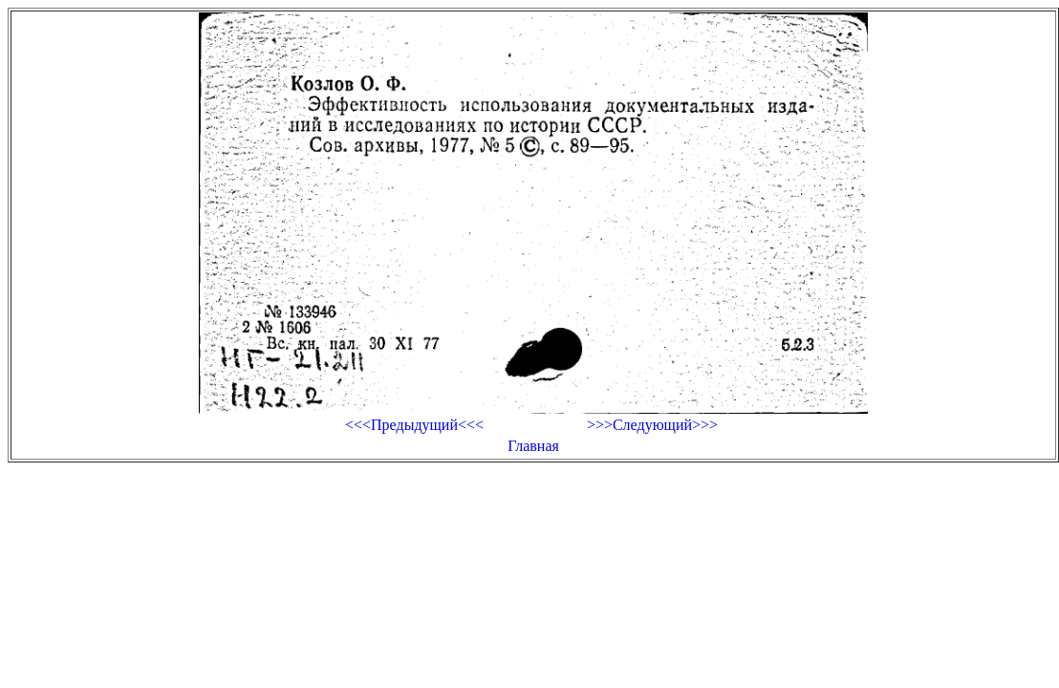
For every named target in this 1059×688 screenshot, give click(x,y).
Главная (533, 446)
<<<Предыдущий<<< (414, 425)
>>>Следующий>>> (652, 425)
